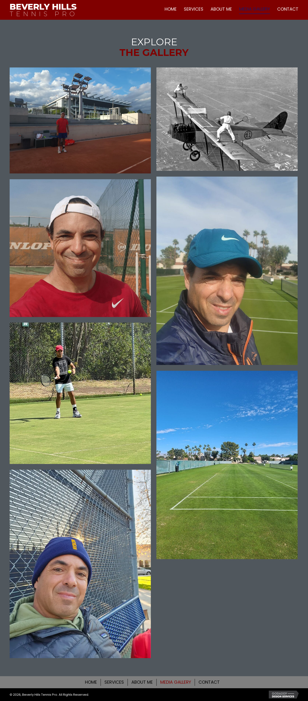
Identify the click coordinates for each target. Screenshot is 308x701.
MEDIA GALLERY (175, 682)
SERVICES (114, 682)
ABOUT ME (142, 682)
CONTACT (209, 682)
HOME (91, 682)
